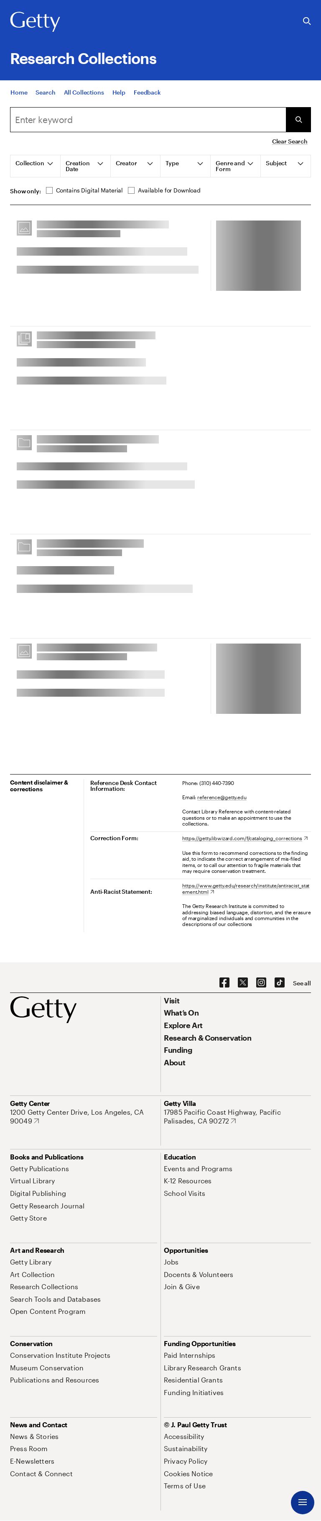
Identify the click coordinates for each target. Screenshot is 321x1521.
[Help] (118, 92)
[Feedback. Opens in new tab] (147, 92)
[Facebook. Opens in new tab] (224, 982)
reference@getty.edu (222, 797)
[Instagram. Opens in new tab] (261, 982)
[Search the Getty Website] (307, 21)
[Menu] (302, 1502)
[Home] (18, 92)
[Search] (45, 92)
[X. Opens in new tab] (243, 982)
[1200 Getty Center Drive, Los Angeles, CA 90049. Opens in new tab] (83, 1117)
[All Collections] (84, 92)
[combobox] (148, 119)
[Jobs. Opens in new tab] (171, 1262)
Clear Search (290, 141)
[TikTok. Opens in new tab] (280, 982)
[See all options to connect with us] (302, 983)
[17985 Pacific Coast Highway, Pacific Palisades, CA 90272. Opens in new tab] (237, 1117)
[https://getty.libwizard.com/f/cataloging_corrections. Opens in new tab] (245, 838)
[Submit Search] (298, 119)
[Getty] (35, 22)
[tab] (35, 166)
